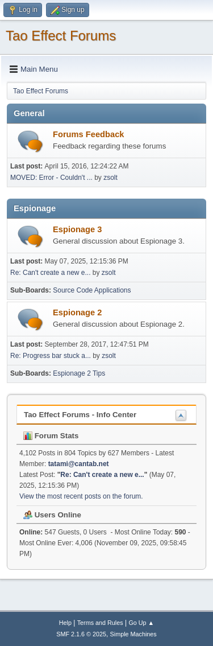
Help (65, 622)
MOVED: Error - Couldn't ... (51, 178)
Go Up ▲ (141, 622)
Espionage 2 (77, 312)
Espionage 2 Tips (79, 373)
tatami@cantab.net (78, 464)
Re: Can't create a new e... (50, 273)
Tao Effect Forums (61, 35)
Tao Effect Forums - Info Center (80, 414)
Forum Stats (50, 435)
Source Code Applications (92, 290)
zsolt (110, 178)
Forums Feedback (88, 134)
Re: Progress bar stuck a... (50, 356)
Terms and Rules (100, 622)
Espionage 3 (77, 229)
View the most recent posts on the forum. (81, 496)
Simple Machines (133, 634)
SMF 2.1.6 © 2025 (81, 634)
